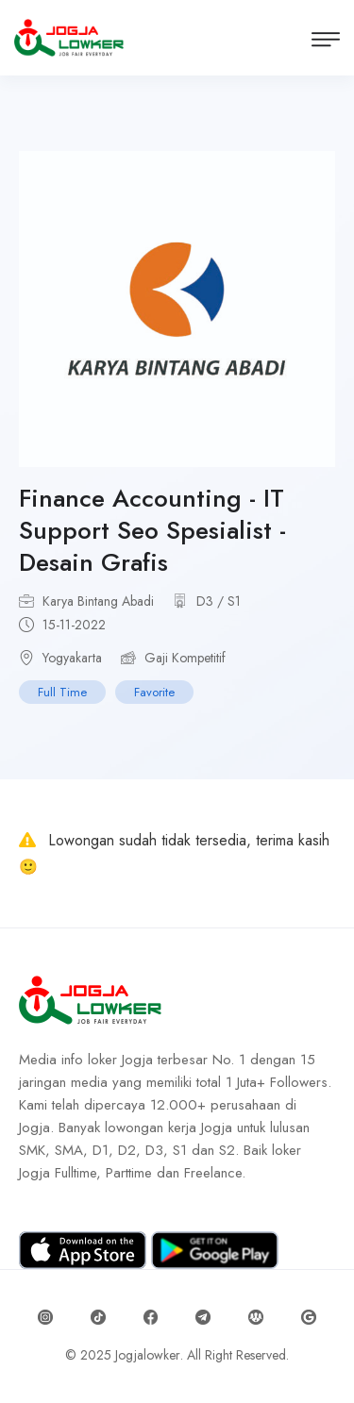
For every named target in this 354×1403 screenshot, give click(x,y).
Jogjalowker (147, 1354)
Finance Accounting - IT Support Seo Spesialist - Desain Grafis (152, 530)
